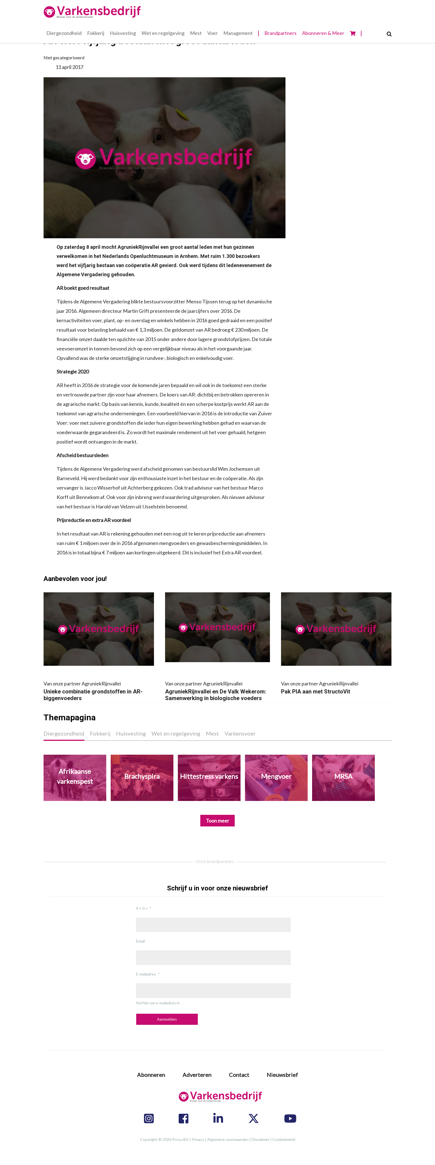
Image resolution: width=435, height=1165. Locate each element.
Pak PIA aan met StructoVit (336, 687)
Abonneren (151, 1074)
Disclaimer (260, 1139)
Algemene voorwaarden (228, 1139)
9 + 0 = (142, 908)
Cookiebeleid (283, 1139)
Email (140, 941)
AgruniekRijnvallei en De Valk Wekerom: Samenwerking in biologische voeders (217, 690)
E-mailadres (146, 974)
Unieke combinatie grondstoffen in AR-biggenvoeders (99, 690)
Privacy (198, 1139)
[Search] (389, 34)
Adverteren (197, 1074)
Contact (239, 1074)
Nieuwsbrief (282, 1074)
